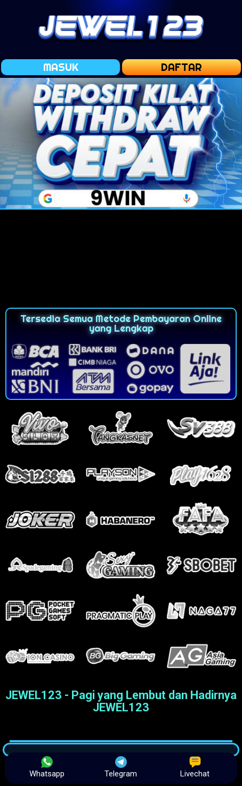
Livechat (194, 767)
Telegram (120, 767)
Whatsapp (46, 767)
